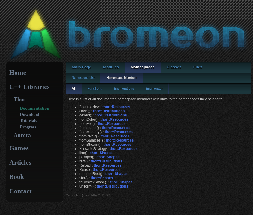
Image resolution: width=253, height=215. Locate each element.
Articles (20, 162)
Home (17, 72)
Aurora (22, 135)
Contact (20, 191)
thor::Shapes (101, 153)
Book (16, 176)
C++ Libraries (29, 86)
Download (29, 114)
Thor (19, 99)
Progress (28, 127)
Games (19, 148)
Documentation (34, 108)
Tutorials (28, 120)
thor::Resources (116, 107)
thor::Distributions (109, 111)
